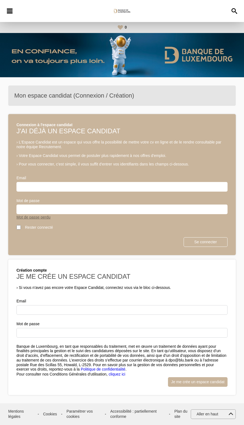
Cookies (50, 414)
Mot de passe (28, 200)
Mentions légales (16, 414)
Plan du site (180, 414)
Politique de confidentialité (103, 369)
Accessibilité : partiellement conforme (133, 414)
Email (21, 178)
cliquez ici (117, 374)
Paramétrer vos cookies (79, 414)
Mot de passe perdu (33, 217)
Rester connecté (39, 227)
